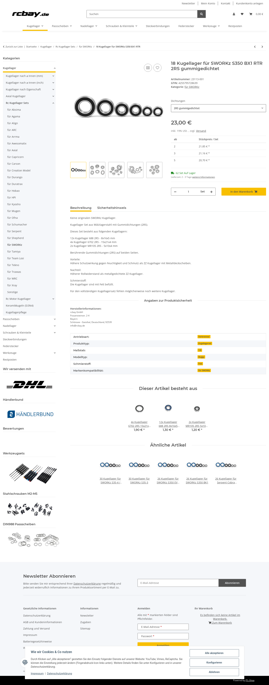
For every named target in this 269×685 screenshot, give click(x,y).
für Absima (14, 109)
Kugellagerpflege (16, 312)
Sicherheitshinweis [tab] (111, 208)
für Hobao (13, 190)
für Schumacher (17, 224)
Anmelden (163, 645)
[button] (234, 14)
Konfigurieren (214, 662)
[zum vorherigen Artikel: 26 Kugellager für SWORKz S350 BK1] (255, 47)
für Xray (12, 285)
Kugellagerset (204, 343)
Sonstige (12, 292)
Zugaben (85, 622)
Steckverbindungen (15, 339)
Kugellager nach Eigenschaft (23, 89)
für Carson (13, 163)
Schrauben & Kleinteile (17, 332)
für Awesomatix (16, 143)
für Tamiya (13, 251)
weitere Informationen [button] (203, 177)
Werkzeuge (9, 353)
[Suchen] (141, 14)
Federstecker (11, 346)
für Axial (12, 150)
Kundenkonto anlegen (249, 3)
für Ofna (12, 217)
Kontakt (225, 3)
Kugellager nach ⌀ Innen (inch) (24, 82)
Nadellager (9, 326)
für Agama (13, 116)
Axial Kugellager (16, 96)
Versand (201, 131)
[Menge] (188, 191)
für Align (12, 123)
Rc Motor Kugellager (18, 299)
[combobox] (218, 108)
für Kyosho (13, 204)
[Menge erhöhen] (211, 191)
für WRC (12, 278)
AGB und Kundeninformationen (42, 622)
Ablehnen (214, 672)
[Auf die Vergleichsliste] (148, 68)
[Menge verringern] (175, 191)
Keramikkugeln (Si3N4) (19, 305)
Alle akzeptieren (214, 653)
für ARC (12, 130)
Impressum (37, 673)
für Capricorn (15, 157)
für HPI (11, 197)
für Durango (14, 177)
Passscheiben (11, 319)
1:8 (199, 350)
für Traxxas (14, 271)
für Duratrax (14, 184)
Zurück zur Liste (14, 46)
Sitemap (85, 628)
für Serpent (14, 231)
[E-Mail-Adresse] (178, 583)
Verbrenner (204, 336)
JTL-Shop (250, 680)
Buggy (201, 357)
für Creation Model (19, 170)
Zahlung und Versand (36, 628)
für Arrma (13, 136)
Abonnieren (232, 583)
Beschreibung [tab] (80, 208)
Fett (200, 363)
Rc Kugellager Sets (17, 103)
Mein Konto (208, 3)
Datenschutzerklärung (59, 673)
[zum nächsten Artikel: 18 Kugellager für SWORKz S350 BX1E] (262, 47)
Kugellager (9, 68)
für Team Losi (15, 258)
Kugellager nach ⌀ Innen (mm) (24, 76)
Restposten (10, 359)
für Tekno (13, 265)
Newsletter (188, 3)
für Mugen (13, 211)
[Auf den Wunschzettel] (157, 68)
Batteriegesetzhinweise (37, 641)
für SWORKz (192, 87)
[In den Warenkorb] (73, 59)
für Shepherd (15, 238)
